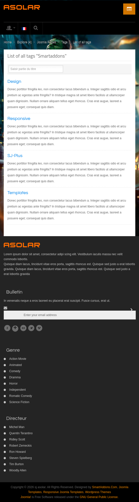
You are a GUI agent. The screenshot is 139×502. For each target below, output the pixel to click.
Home (8, 42)
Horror (13, 383)
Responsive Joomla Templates (63, 492)
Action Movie (17, 359)
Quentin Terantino (21, 433)
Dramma (15, 377)
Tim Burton (16, 464)
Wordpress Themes (98, 492)
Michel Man (16, 427)
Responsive (18, 118)
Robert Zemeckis (20, 445)
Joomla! (26, 497)
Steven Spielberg (20, 458)
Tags (64, 42)
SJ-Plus (15, 155)
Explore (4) (24, 42)
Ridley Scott (17, 439)
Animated (15, 365)
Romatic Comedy (20, 396)
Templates (17, 192)
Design (14, 81)
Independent (17, 389)
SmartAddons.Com (104, 487)
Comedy (14, 371)
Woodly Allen (17, 470)
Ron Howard (17, 452)
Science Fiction (19, 402)
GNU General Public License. (99, 497)
